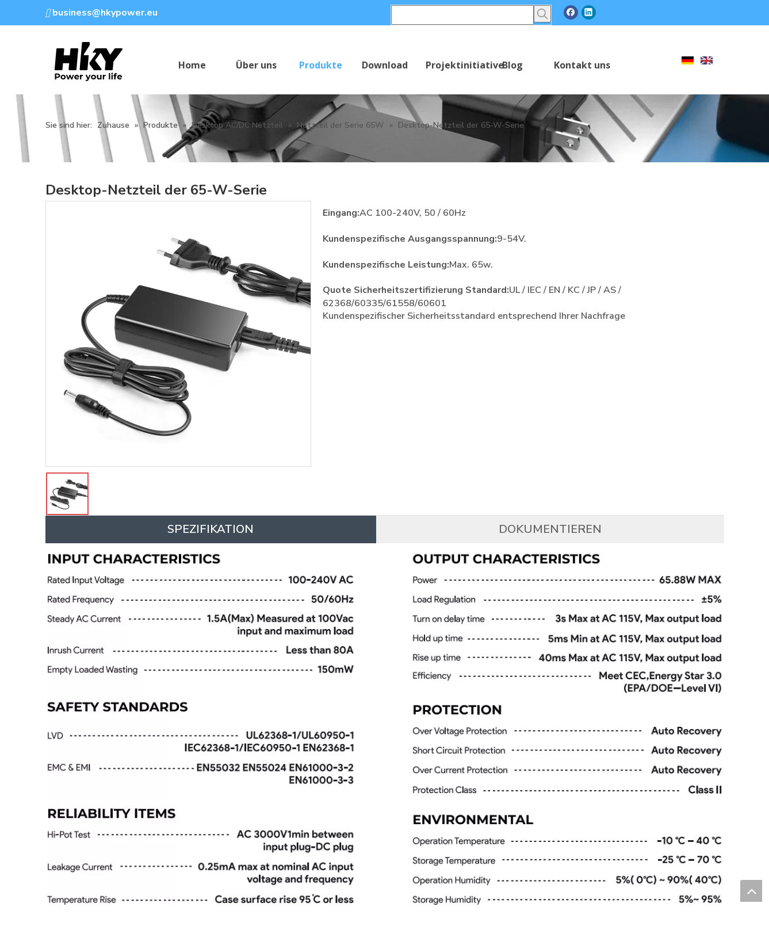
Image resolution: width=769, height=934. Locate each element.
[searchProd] (462, 15)
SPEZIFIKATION (210, 529)
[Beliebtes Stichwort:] (542, 13)
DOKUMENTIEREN (550, 529)
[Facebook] (571, 12)
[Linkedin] (588, 12)
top (751, 891)
